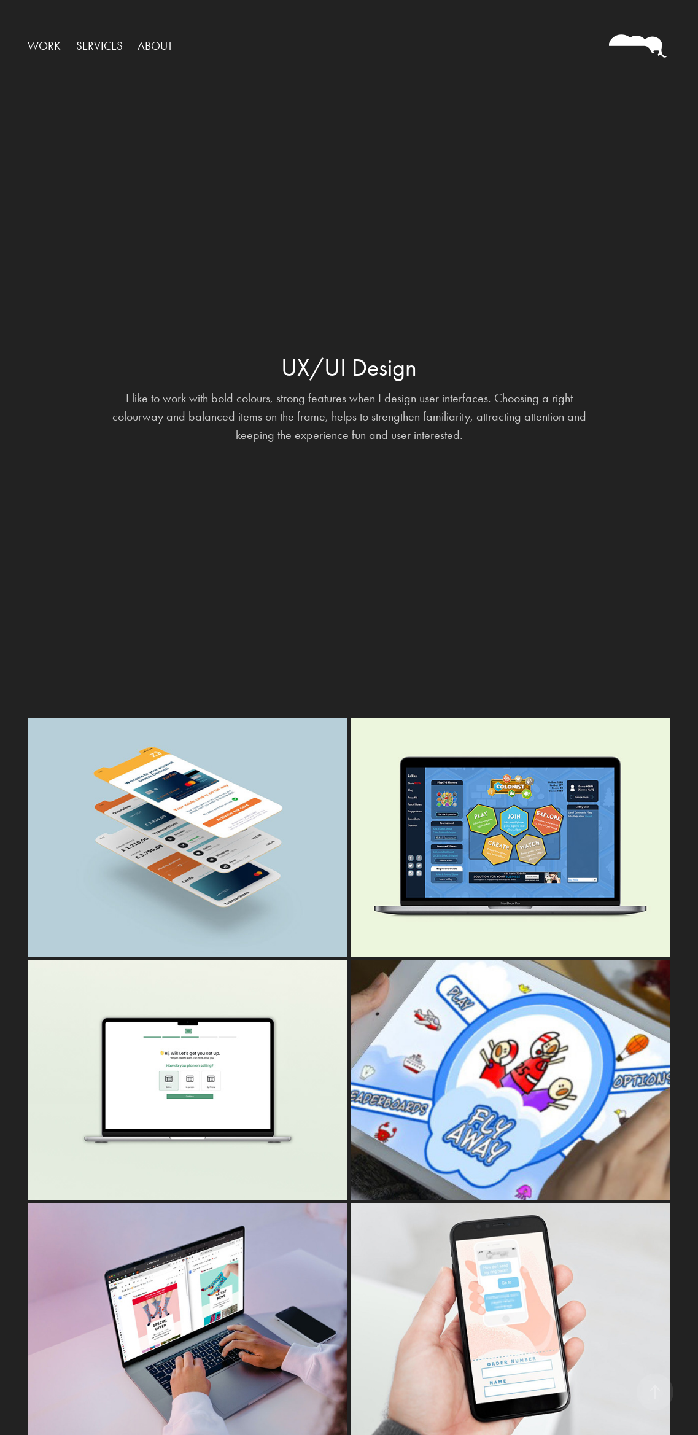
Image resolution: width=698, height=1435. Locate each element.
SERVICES (99, 46)
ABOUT (155, 46)
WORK (44, 46)
